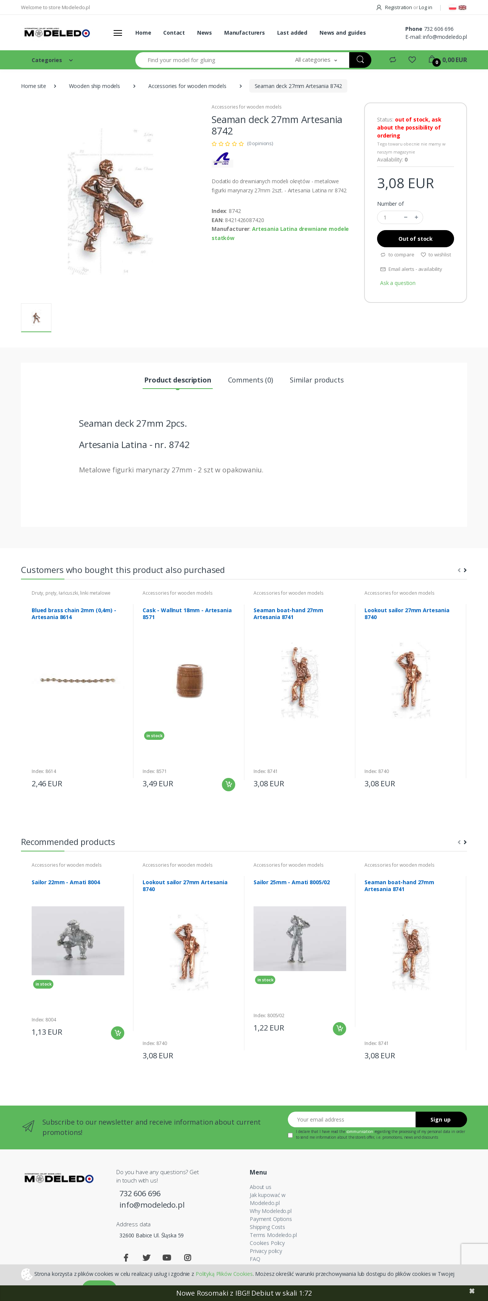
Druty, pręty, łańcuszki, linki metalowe (71, 593)
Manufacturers (244, 32)
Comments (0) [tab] (250, 379)
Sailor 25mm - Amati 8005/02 (292, 882)
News (204, 32)
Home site (33, 86)
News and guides (342, 32)
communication (360, 1131)
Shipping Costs (267, 1227)
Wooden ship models (94, 86)
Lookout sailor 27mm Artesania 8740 (406, 614)
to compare (397, 254)
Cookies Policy (267, 1243)
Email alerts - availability (411, 269)
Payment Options (271, 1219)
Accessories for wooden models (187, 86)
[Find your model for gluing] (209, 60)
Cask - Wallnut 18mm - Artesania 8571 (187, 614)
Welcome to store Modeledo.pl (55, 7)
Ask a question (398, 282)
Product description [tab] (177, 379)
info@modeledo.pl (445, 36)
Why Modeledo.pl (271, 1211)
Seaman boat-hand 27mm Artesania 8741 (288, 614)
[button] (316, 60)
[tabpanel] (77, 691)
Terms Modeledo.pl (273, 1235)
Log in (425, 7)
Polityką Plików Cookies (224, 1273)
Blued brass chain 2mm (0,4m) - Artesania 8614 (74, 614)
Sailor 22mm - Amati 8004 (66, 882)
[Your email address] (352, 1119)
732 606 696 (439, 28)
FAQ (255, 1259)
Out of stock (415, 238)
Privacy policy (266, 1251)
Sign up (440, 1119)
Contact (174, 32)
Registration (394, 7)
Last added (292, 32)
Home (143, 32)
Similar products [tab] (317, 379)
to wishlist (436, 254)
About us (260, 1187)
